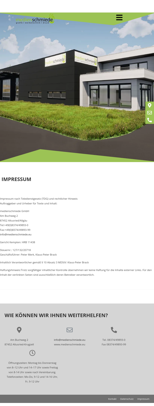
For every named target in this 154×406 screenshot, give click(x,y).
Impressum (143, 398)
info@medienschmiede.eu (15, 234)
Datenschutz (126, 398)
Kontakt (112, 398)
